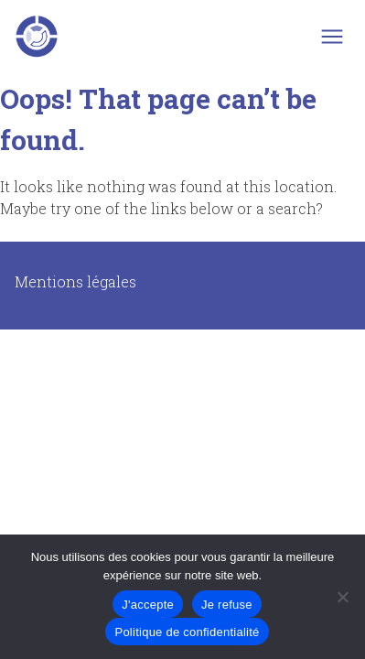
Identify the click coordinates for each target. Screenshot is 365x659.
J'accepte (148, 604)
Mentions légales (75, 281)
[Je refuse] (342, 597)
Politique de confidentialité (186, 632)
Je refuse (226, 604)
